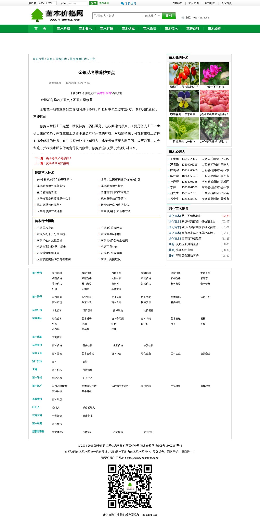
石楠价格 (176, 278)
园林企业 (176, 353)
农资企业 (205, 353)
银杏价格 (146, 278)
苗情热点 (87, 369)
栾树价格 (176, 273)
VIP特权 (178, 3)
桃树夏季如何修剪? (49, 204)
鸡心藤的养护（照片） (214, 141)
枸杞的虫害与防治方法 (184, 86)
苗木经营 (214, 28)
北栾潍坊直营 (184, 250)
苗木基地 (176, 297)
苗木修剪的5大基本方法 (116, 211)
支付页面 (193, 3)
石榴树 (85, 288)
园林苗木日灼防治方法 (115, 192)
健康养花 (87, 415)
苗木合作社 (88, 353)
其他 (114, 329)
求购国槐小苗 (45, 227)
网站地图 (210, 3)
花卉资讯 (176, 302)
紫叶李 (204, 278)
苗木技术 (171, 28)
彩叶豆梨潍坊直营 (187, 255)
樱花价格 (57, 278)
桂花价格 (87, 283)
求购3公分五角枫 (111, 253)
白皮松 (144, 323)
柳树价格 (146, 273)
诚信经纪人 (89, 407)
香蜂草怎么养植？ (184, 141)
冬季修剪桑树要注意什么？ (54, 198)
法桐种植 (146, 386)
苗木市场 (57, 302)
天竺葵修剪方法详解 (49, 211)
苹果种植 (87, 391)
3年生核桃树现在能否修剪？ (54, 179)
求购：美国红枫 (111, 259)
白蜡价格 (116, 273)
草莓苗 (85, 329)
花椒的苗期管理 (47, 192)
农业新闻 (116, 297)
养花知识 (57, 415)
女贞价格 (205, 273)
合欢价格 (205, 283)
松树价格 (116, 278)
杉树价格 (176, 283)
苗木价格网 (55, 83)
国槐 (202, 318)
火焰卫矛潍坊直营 (187, 244)
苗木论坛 (149, 28)
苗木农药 (146, 318)
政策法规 (87, 302)
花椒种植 (57, 391)
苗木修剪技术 (78, 59)
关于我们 (148, 432)
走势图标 (148, 310)
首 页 (40, 28)
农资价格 (148, 345)
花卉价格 (87, 345)
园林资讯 (146, 302)
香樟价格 (57, 283)
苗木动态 (57, 399)
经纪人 (56, 407)
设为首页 (226, 3)
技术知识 (87, 432)
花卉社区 (87, 377)
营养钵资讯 (58, 432)
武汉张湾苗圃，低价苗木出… (200, 221)
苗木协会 (116, 353)
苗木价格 (63, 28)
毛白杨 (56, 329)
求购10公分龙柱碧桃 (49, 240)
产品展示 (118, 432)
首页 (50, 59)
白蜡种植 (176, 386)
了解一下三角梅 (214, 86)
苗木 (54, 361)
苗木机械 (176, 318)
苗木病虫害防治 (120, 386)
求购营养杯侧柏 (111, 234)
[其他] (171, 244)
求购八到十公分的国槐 (51, 234)
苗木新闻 (57, 297)
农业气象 (146, 297)
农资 (85, 361)
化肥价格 (118, 345)
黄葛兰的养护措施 (57, 163)
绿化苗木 (57, 318)
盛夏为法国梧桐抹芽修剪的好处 (121, 179)
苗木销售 (57, 423)
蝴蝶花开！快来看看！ (184, 114)
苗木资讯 (85, 28)
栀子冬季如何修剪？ (59, 158)
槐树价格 (87, 273)
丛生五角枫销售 (192, 215)
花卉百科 (192, 28)
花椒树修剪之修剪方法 (51, 186)
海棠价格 (146, 283)
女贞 (173, 323)
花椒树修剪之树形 (112, 186)
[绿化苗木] (174, 215)
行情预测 (87, 310)
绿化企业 (146, 353)
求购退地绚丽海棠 (48, 253)
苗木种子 (87, 318)
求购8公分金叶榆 (111, 227)
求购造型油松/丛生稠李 (51, 246)
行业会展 (87, 297)
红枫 (54, 288)
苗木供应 (128, 28)
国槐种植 (205, 386)
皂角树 (115, 283)
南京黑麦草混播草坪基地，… (200, 232)
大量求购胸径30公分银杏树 (54, 259)
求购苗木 (57, 310)
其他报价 (116, 288)
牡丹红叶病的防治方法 (115, 204)
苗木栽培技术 (59, 386)
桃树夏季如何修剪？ (113, 198)
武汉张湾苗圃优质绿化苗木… (200, 227)
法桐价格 (57, 273)
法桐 (84, 323)
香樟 (202, 323)
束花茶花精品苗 (192, 238)
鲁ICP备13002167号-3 (168, 445)
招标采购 (118, 310)
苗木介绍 (205, 297)
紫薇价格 (87, 278)
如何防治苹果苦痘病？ (214, 114)
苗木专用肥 (118, 318)
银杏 (54, 323)
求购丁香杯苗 (109, 246)
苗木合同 (116, 302)
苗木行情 (106, 28)
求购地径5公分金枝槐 (114, 240)
